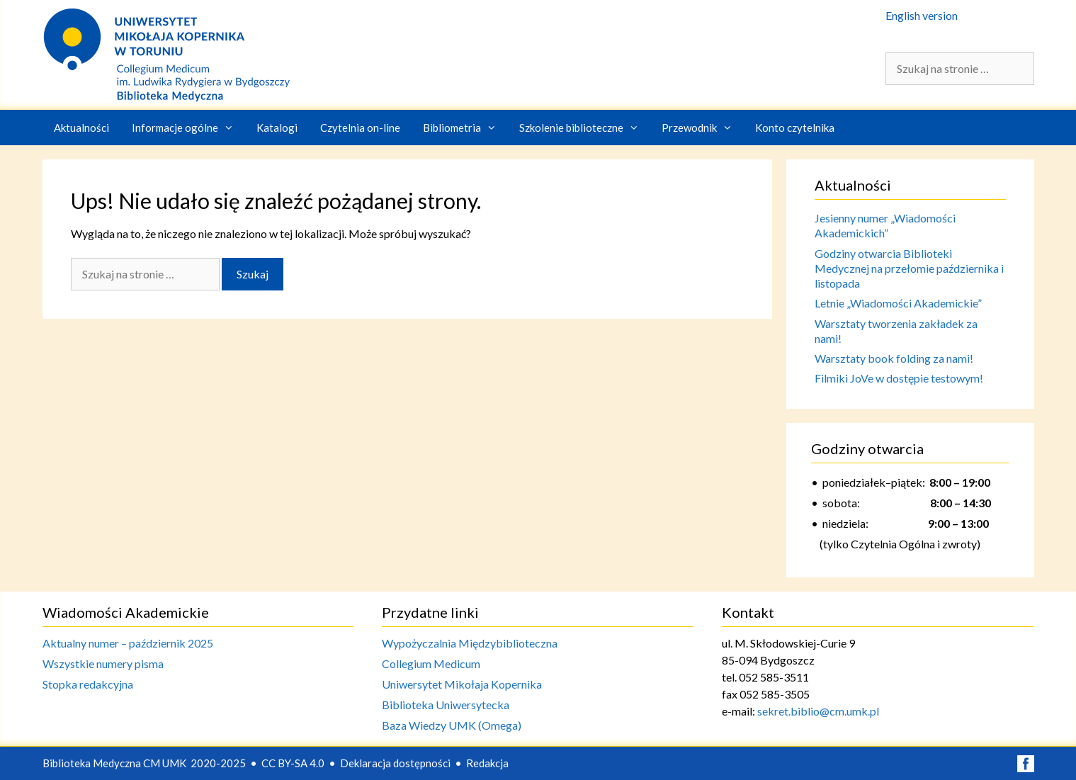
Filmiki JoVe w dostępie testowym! (899, 378)
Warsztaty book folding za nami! (894, 358)
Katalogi (277, 127)
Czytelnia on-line (360, 127)
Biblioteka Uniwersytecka (445, 704)
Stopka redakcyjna (88, 684)
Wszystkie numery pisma (103, 663)
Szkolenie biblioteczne (584, 127)
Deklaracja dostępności (395, 763)
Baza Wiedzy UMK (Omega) (451, 725)
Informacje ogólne (188, 127)
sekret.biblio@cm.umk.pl (818, 711)
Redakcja (487, 763)
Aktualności (81, 127)
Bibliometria (465, 127)
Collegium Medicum (431, 663)
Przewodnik (703, 127)
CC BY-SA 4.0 (292, 763)
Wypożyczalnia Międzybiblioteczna (469, 643)
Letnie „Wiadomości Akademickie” (898, 303)
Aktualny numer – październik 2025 (128, 643)
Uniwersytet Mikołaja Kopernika (462, 684)
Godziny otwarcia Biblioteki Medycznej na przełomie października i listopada (909, 268)
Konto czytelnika (794, 127)
